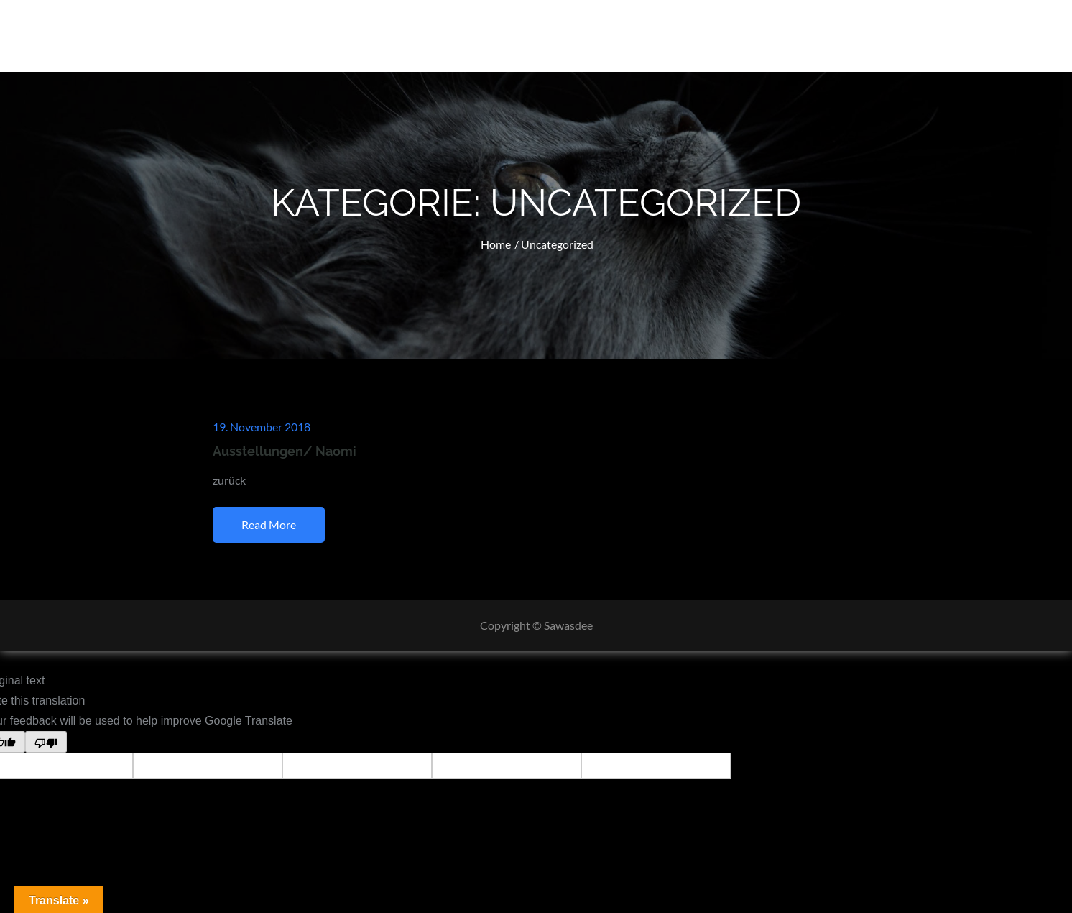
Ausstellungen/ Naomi (284, 451)
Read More (268, 524)
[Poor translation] (46, 742)
